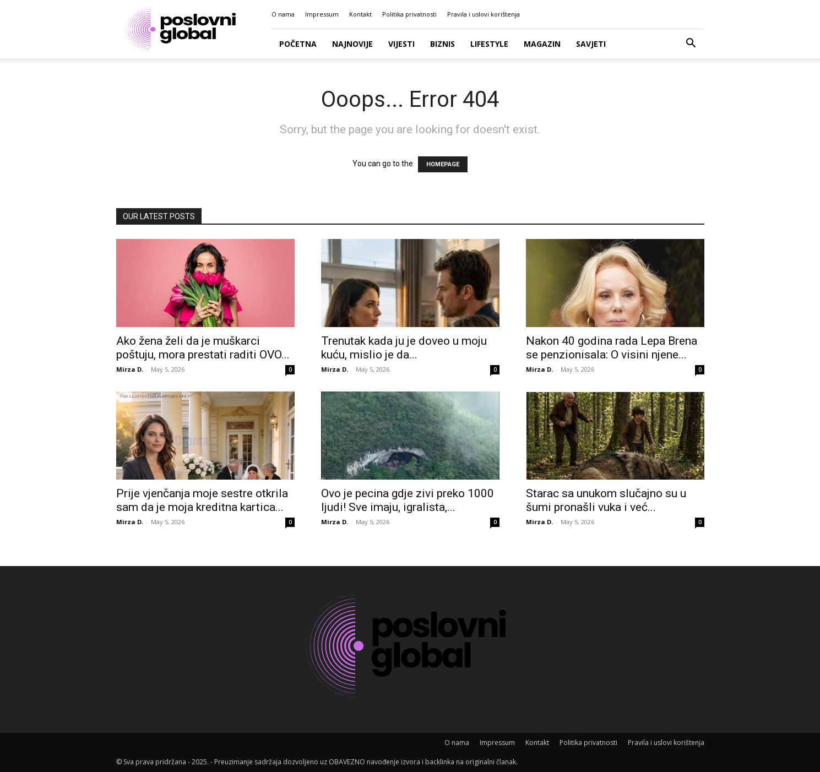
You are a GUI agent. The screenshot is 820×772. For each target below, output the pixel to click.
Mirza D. (129, 369)
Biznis (442, 44)
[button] (691, 44)
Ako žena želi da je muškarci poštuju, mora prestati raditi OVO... (203, 347)
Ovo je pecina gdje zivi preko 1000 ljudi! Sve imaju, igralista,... (407, 500)
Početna (298, 44)
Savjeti (591, 44)
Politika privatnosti (409, 14)
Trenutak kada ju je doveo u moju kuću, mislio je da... (404, 347)
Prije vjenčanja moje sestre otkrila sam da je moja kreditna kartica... (202, 500)
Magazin (542, 44)
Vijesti (401, 44)
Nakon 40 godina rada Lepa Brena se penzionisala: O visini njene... (611, 347)
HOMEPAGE (442, 164)
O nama (283, 14)
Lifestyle (489, 44)
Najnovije (352, 44)
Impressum (322, 14)
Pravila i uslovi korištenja (483, 14)
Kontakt (360, 14)
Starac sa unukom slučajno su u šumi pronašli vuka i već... (606, 500)
